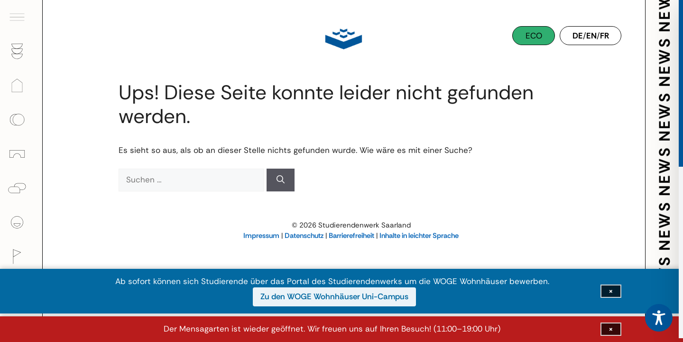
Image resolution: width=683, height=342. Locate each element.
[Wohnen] (21, 85)
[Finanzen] (21, 120)
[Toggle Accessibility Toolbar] (659, 317)
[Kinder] (21, 154)
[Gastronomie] (21, 51)
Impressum (261, 235)
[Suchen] (281, 180)
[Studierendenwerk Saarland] (341, 38)
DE (577, 35)
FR (604, 35)
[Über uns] (21, 222)
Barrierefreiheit (351, 235)
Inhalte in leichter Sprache (419, 235)
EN (591, 35)
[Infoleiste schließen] (610, 329)
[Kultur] (21, 256)
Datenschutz (304, 235)
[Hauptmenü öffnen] (21, 17)
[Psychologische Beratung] (21, 188)
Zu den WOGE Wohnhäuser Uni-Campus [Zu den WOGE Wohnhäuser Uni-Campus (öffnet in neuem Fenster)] (334, 296)
